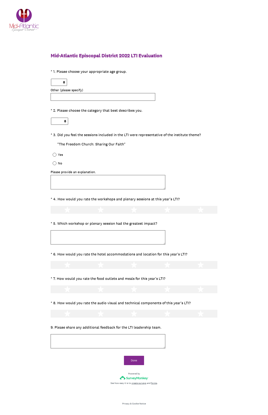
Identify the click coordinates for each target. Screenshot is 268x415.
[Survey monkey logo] (134, 377)
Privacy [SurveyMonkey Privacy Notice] (126, 403)
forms (154, 383)
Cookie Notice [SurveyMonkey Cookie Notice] (139, 403)
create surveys (139, 383)
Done (134, 360)
